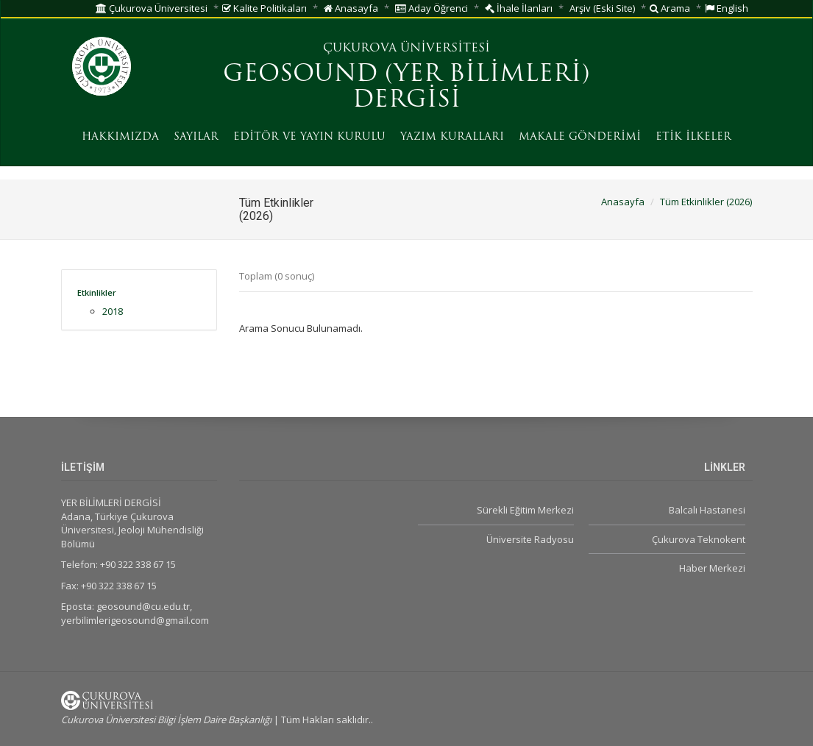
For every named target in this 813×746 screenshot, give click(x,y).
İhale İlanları (519, 8)
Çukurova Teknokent (698, 539)
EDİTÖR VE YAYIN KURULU (309, 137)
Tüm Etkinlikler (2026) (706, 201)
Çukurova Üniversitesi (151, 8)
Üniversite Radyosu (530, 539)
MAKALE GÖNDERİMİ (580, 137)
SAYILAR (196, 137)
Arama (670, 8)
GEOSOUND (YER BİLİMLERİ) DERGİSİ (406, 88)
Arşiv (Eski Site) (602, 8)
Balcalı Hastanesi (707, 509)
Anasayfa (351, 8)
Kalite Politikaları (264, 8)
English (726, 8)
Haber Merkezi (712, 568)
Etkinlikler (96, 292)
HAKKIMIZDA (120, 137)
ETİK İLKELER (693, 137)
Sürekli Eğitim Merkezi (525, 509)
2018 (112, 311)
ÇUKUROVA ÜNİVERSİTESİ (406, 48)
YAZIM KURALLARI (452, 137)
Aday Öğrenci (431, 8)
